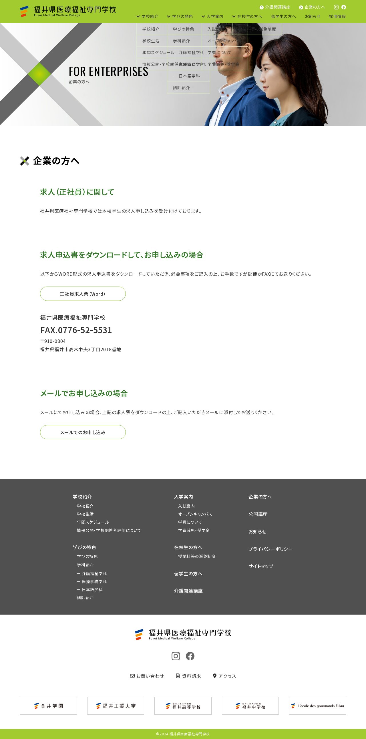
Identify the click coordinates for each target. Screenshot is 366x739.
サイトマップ (261, 566)
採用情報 (337, 16)
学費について (190, 522)
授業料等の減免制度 (197, 556)
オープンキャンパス (195, 514)
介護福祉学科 (94, 573)
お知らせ (313, 16)
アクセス (224, 675)
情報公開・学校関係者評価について (109, 530)
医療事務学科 (94, 581)
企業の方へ (315, 7)
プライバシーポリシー (270, 548)
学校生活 (85, 514)
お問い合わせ (147, 675)
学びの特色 (182, 16)
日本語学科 (92, 589)
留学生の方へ (283, 16)
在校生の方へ (249, 16)
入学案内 (215, 16)
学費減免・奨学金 (194, 530)
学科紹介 (85, 564)
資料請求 (188, 675)
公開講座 (258, 513)
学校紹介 (150, 16)
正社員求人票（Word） (83, 293)
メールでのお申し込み (83, 432)
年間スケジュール (93, 522)
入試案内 (186, 506)
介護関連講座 (278, 7)
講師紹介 (85, 597)
